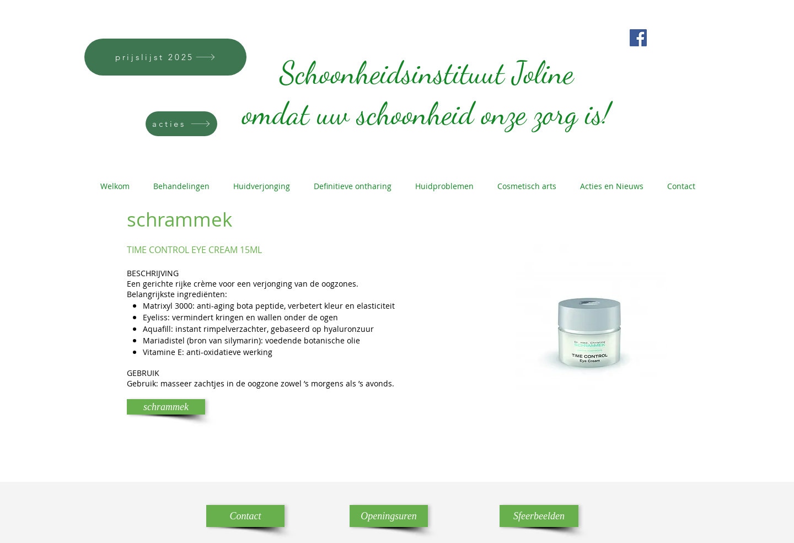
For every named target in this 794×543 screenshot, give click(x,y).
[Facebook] (638, 37)
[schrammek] (166, 407)
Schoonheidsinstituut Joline (422, 49)
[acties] (181, 123)
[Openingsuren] (389, 516)
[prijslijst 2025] (165, 57)
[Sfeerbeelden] (539, 516)
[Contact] (245, 516)
